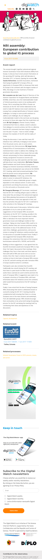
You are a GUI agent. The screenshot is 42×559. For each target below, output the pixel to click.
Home (4, 38)
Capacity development (10, 318)
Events (9, 38)
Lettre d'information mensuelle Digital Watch (20, 502)
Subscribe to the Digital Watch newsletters (19, 472)
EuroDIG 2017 (16, 38)
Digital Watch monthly (14, 498)
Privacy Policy (19, 485)
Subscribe (11, 9)
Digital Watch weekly (13, 496)
